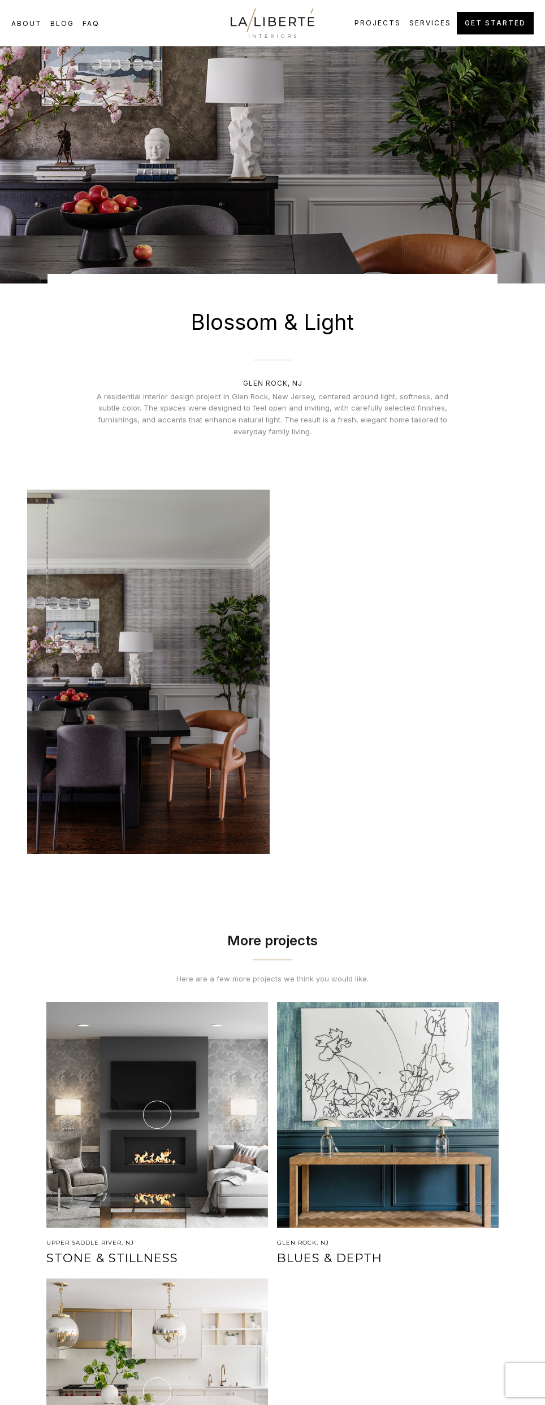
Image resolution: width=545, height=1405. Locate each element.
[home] (273, 23)
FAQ (91, 23)
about (26, 23)
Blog (62, 23)
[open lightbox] (148, 672)
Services (430, 23)
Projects (377, 23)
